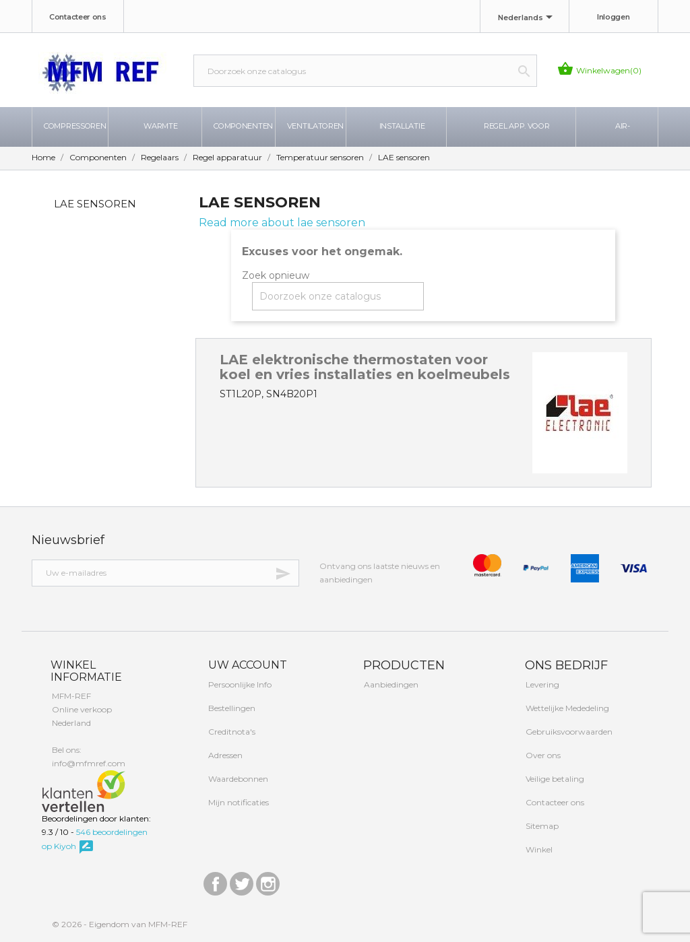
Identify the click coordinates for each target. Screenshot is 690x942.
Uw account (246, 665)
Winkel (538, 849)
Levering (541, 684)
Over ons (542, 755)
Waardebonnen (237, 779)
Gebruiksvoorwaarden (568, 732)
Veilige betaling (554, 779)
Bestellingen (230, 708)
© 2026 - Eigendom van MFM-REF (119, 924)
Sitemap (541, 826)
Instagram (268, 880)
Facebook (215, 880)
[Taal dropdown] (527, 18)
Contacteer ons (77, 17)
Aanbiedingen (390, 684)
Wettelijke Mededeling (566, 708)
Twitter (242, 880)
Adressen (224, 755)
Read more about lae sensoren (282, 222)
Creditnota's (230, 732)
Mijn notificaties (237, 802)
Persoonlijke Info (239, 684)
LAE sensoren (95, 203)
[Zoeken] (365, 71)
